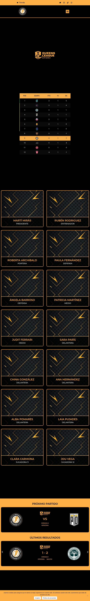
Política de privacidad (49, 598)
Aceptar (37, 598)
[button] (67, 11)
